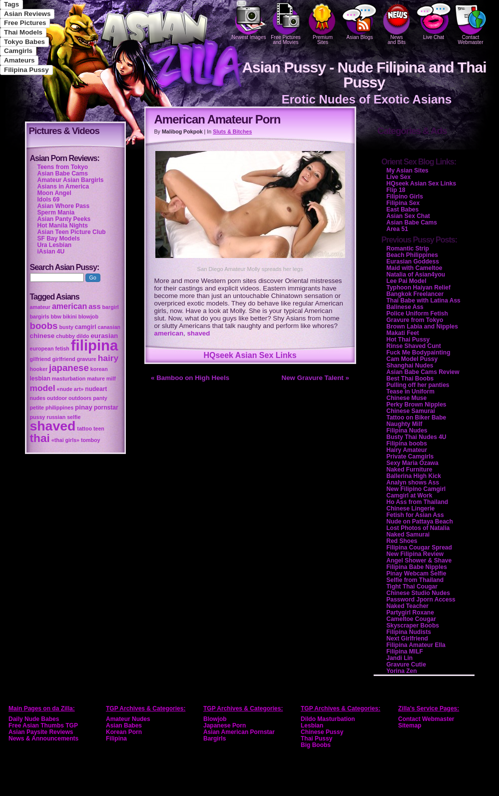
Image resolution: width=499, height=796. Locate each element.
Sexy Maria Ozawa (413, 463)
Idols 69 (48, 199)
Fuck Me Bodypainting (419, 352)
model (42, 388)
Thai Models (23, 32)
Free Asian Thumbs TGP (43, 725)
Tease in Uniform (411, 391)
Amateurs (19, 60)
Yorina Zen (402, 671)
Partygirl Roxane (410, 612)
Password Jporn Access (421, 599)
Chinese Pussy (322, 732)
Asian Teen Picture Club (71, 232)
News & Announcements (43, 738)
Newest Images (248, 20)
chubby (65, 336)
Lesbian (312, 725)
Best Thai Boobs (410, 378)
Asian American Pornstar (239, 732)
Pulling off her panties (418, 385)
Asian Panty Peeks (64, 219)
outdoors (79, 398)
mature (96, 379)
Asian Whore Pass (63, 206)
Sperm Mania (56, 212)
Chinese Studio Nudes (418, 593)
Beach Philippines (412, 255)
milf (111, 379)
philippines (59, 407)
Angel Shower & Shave (419, 560)
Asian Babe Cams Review (423, 372)
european (42, 349)
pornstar (106, 407)
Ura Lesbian (54, 245)
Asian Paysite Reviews (40, 732)
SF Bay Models (58, 238)
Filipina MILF (405, 651)
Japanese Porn (224, 725)
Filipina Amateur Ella (416, 645)
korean (99, 369)
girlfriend (63, 359)
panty (100, 398)
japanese (69, 367)
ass (94, 306)
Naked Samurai (408, 534)
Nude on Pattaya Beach (420, 521)
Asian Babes (124, 725)
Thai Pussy (316, 738)
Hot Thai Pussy (408, 339)
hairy (108, 358)
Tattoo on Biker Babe (417, 417)
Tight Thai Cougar (412, 586)
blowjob (88, 317)
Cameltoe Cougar (411, 619)
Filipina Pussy (26, 70)
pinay (83, 407)
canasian (108, 327)
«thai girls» (65, 440)
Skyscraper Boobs (413, 625)
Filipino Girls (405, 196)
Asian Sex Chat (408, 216)
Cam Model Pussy (412, 359)
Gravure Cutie (406, 664)
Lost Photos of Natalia (418, 528)
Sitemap (410, 725)
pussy (37, 417)
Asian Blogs (359, 20)
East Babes (403, 209)
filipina (94, 345)
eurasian (104, 336)
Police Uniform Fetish (417, 313)
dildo (82, 336)
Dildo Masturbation (328, 719)
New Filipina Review (415, 554)
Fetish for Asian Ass (415, 515)
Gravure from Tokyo (415, 320)
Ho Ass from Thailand (418, 502)
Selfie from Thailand (415, 580)
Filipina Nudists (409, 632)
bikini (70, 317)
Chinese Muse (407, 398)
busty (66, 327)
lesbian (40, 378)
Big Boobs (316, 745)
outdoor (57, 398)
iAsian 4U (51, 251)
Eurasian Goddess (413, 261)
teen (98, 429)
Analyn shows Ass (413, 482)
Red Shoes (402, 541)
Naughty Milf (405, 424)
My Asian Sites (408, 170)
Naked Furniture (410, 469)
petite (37, 407)
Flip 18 (396, 190)
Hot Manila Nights (62, 225)
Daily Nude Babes (33, 719)
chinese (42, 336)
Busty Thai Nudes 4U (417, 437)
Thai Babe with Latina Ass (424, 300)
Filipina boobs (407, 443)
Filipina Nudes (407, 430)
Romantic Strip (408, 248)
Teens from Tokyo (62, 167)
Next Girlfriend (407, 638)
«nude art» (70, 389)
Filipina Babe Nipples (417, 567)
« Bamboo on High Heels (190, 378)
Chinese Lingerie (411, 508)
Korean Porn (124, 732)
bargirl (110, 307)
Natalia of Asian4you (416, 274)
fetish (62, 349)
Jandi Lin (400, 658)
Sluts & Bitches (232, 131)
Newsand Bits (396, 22)
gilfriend (40, 359)
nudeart (96, 389)
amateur (40, 307)
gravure (86, 359)
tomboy (90, 440)
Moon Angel (54, 193)
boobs (44, 325)
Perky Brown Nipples (417, 404)
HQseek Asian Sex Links (249, 355)
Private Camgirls (410, 456)
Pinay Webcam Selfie (417, 573)
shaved (198, 333)
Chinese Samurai (411, 411)
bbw (56, 317)
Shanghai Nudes (410, 365)
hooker (39, 369)
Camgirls (18, 50)
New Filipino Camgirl (416, 489)
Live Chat (433, 20)
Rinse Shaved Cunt (414, 346)
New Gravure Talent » (315, 378)
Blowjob (215, 719)
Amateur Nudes (128, 719)
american (169, 333)
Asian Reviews (27, 14)
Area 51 (397, 229)
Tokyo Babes (24, 42)
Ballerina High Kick (414, 476)
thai (40, 438)
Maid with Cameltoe (415, 268)
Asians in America (63, 186)
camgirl (85, 327)
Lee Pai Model (407, 281)
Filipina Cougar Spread (419, 547)
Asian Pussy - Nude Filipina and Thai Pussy (364, 74)
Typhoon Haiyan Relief (419, 287)
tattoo (84, 429)
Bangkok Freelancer (415, 294)
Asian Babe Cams (412, 222)
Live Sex (399, 177)
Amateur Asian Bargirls (70, 180)
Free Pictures (25, 22)
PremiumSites (322, 22)
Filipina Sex (403, 203)
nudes (37, 398)
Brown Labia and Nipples (422, 326)
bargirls (39, 317)
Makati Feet (403, 333)
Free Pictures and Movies (285, 22)
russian (55, 417)
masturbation (69, 379)
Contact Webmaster (470, 22)
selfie (73, 417)
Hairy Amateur (407, 450)
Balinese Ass (405, 307)
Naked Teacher (408, 606)
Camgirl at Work (410, 495)
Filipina (116, 738)
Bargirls (214, 738)
